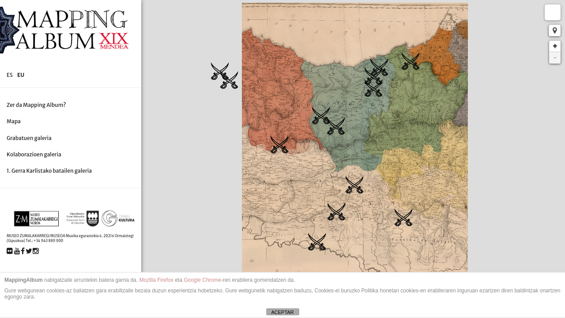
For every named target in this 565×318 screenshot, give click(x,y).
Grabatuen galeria (29, 138)
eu (20, 75)
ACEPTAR (282, 312)
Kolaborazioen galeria (34, 154)
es (10, 75)
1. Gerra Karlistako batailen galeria (49, 170)
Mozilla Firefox (156, 280)
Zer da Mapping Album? (36, 105)
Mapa (14, 121)
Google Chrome (202, 280)
